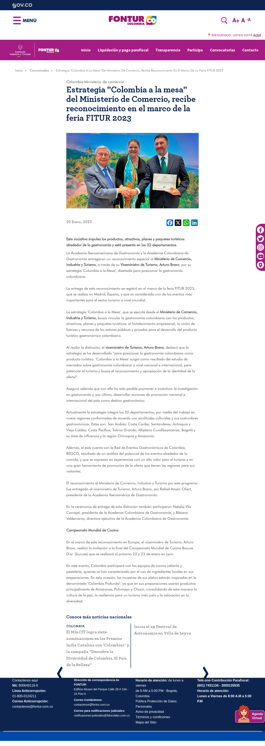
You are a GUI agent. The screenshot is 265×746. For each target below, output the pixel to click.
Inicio (86, 50)
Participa (195, 50)
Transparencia (168, 50)
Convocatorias (222, 50)
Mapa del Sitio (146, 722)
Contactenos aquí (25, 680)
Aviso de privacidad (150, 711)
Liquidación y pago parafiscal (123, 50)
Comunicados (39, 70)
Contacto (250, 50)
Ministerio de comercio (104, 81)
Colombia (74, 81)
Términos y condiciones (153, 717)
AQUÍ (257, 35)
